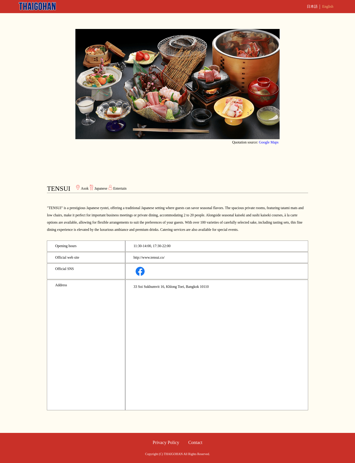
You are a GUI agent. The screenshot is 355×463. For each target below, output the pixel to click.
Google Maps (269, 142)
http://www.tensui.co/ (149, 257)
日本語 (312, 6)
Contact (195, 442)
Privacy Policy (166, 442)
